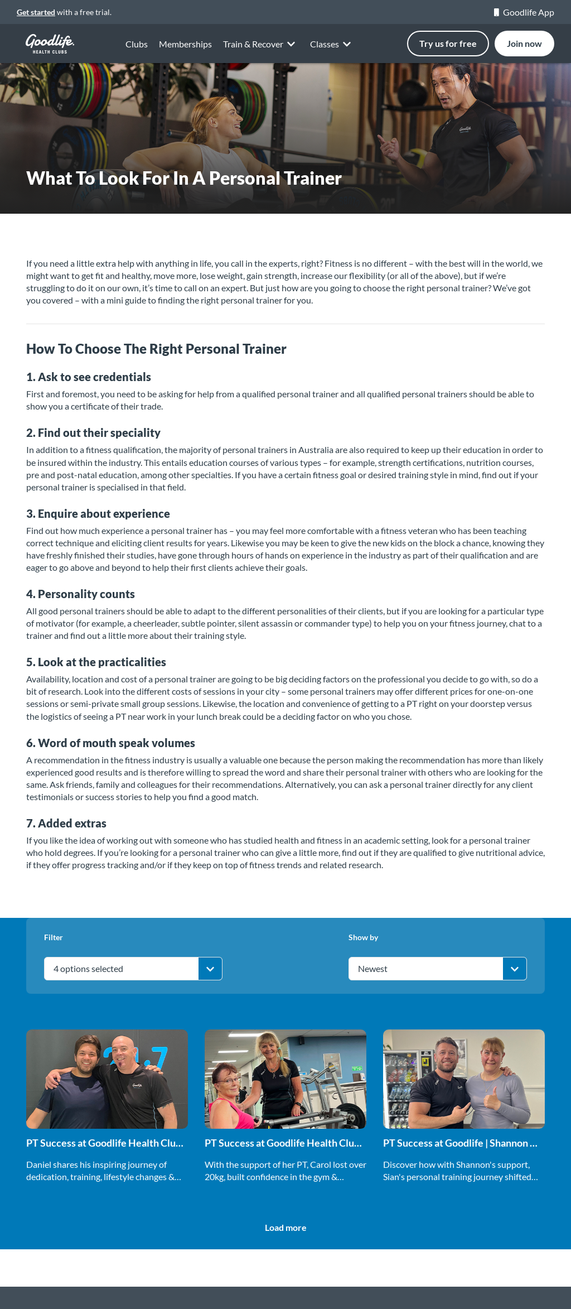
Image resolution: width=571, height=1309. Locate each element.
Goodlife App (524, 12)
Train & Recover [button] (260, 44)
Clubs (136, 43)
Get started (36, 12)
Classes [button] (332, 46)
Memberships (185, 43)
